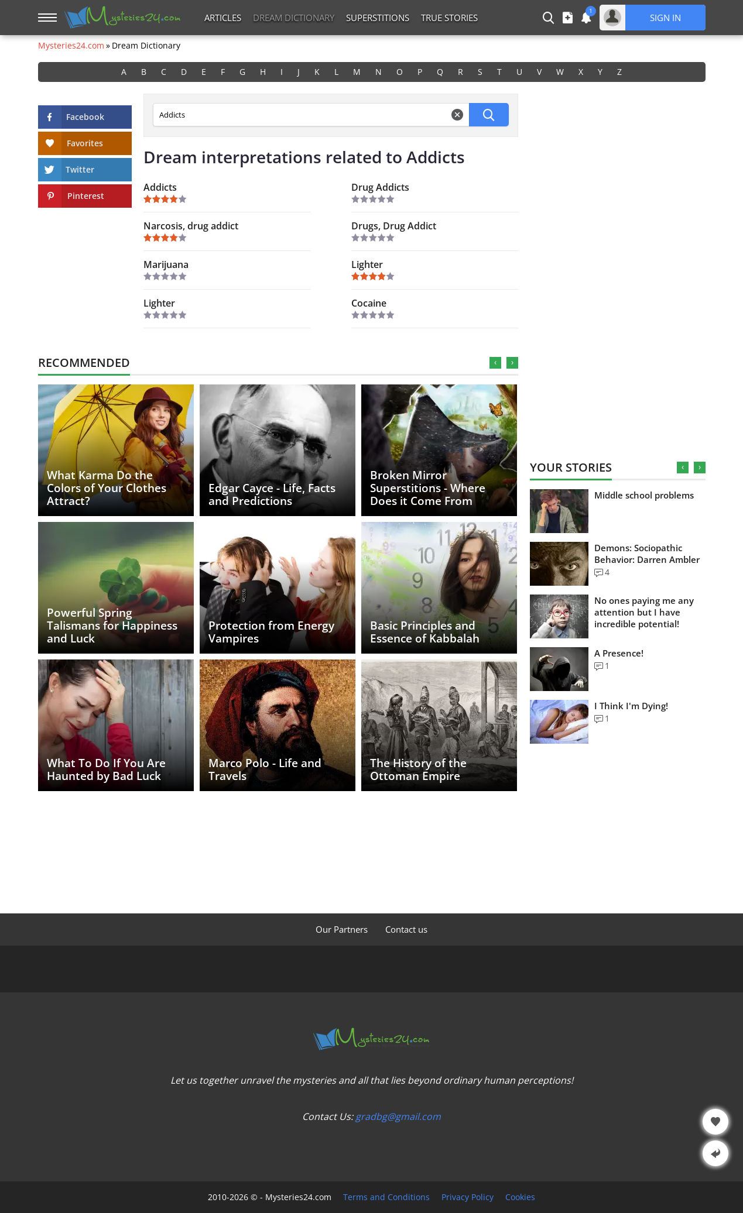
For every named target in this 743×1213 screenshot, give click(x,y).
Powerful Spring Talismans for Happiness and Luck (112, 625)
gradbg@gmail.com (398, 1116)
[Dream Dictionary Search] (311, 114)
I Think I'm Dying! (631, 706)
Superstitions (377, 17)
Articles (222, 17)
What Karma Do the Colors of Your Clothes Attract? (106, 488)
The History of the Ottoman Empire (418, 769)
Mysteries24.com (71, 45)
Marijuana (166, 264)
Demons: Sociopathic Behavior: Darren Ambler (647, 553)
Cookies (520, 1197)
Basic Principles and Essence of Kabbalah (425, 632)
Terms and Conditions (386, 1197)
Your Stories (571, 467)
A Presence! (618, 653)
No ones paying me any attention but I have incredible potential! (644, 612)
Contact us (406, 929)
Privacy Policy (467, 1197)
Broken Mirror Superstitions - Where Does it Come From (427, 488)
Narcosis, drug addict (190, 225)
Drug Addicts (380, 187)
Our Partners (342, 929)
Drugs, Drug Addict (393, 225)
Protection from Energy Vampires (271, 632)
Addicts (160, 187)
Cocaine (368, 303)
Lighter (367, 264)
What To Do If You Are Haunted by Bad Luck (106, 769)
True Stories (449, 17)
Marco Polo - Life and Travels (264, 769)
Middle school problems (644, 495)
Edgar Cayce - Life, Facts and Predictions (271, 494)
